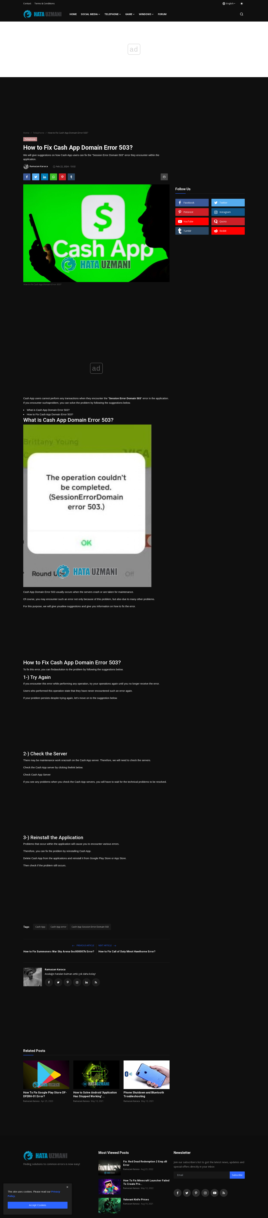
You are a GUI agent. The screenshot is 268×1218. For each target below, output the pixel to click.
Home (73, 14)
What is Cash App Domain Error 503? (48, 409)
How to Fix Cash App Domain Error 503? (50, 414)
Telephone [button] (112, 14)
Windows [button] (146, 14)
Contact (27, 3)
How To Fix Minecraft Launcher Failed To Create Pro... (146, 1182)
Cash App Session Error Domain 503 (90, 926)
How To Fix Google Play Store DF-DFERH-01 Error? (45, 1094)
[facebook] (178, 1193)
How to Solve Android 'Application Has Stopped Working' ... (95, 1094)
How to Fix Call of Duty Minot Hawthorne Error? (126, 951)
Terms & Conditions (45, 3)
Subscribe (237, 1175)
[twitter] (187, 1193)
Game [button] (130, 14)
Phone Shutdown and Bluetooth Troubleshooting (144, 1094)
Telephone (38, 132)
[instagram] (205, 1193)
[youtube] (214, 1193)
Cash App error (58, 926)
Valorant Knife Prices (136, 1199)
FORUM (162, 14)
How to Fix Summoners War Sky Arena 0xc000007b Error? (58, 951)
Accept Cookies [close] (37, 1205)
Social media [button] (90, 14)
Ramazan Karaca (55, 969)
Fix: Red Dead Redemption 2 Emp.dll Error (145, 1163)
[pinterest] (196, 1193)
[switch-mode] (242, 3)
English (228, 3)
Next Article (107, 945)
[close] (67, 1187)
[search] (241, 14)
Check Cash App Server (37, 774)
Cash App (40, 926)
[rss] (224, 1193)
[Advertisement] (134, 104)
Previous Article (83, 945)
